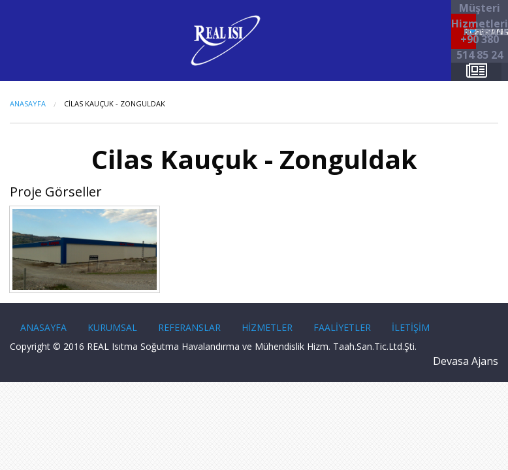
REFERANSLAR (189, 327)
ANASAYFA (43, 327)
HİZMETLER (267, 327)
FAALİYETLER (342, 327)
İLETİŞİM (411, 327)
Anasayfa (28, 103)
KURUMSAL (112, 327)
